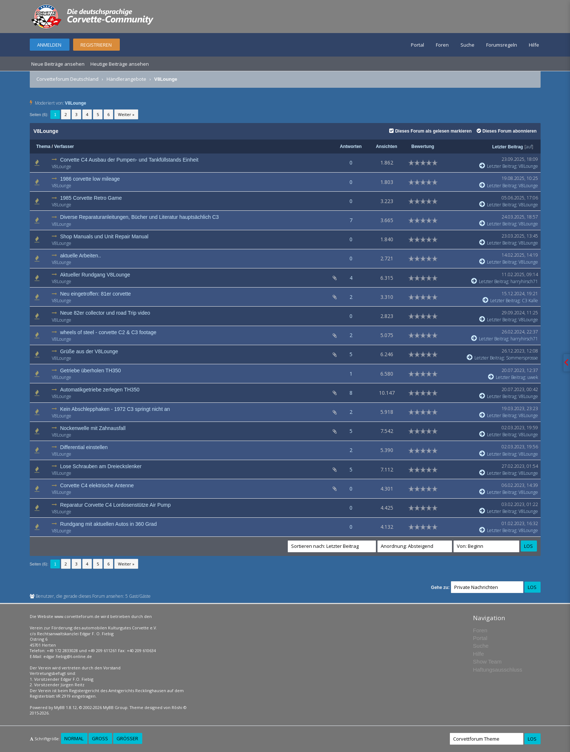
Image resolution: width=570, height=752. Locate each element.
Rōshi (177, 707)
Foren (442, 44)
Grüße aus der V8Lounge (89, 351)
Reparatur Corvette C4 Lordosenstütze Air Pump (115, 505)
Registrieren (96, 44)
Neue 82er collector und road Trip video (105, 313)
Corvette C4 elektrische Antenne (97, 485)
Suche (467, 44)
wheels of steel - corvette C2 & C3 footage (108, 332)
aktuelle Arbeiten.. (80, 255)
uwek (532, 377)
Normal (73, 738)
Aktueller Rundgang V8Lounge (95, 275)
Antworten (351, 146)
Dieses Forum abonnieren (507, 131)
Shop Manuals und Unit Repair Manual (104, 236)
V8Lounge (75, 103)
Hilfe (534, 44)
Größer (127, 738)
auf (529, 147)
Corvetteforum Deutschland (67, 79)
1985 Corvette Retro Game (91, 198)
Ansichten (386, 146)
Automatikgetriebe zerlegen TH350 (99, 390)
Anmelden (49, 44)
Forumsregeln (501, 44)
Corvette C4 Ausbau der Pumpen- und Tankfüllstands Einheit (129, 160)
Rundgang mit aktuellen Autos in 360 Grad (108, 524)
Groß (100, 738)
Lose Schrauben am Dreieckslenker (100, 466)
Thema (43, 146)
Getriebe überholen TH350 (90, 370)
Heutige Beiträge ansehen (119, 64)
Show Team (487, 661)
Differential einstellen (84, 447)
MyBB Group (115, 707)
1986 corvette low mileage (90, 179)
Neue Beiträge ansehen (58, 64)
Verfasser (64, 146)
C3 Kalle (530, 300)
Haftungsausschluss (497, 669)
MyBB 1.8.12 (65, 707)
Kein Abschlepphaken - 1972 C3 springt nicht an (115, 409)
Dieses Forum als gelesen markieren (430, 131)
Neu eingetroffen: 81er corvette (95, 294)
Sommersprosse (522, 358)
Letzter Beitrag (507, 146)
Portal (417, 44)
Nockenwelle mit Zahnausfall (92, 428)
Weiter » (126, 114)
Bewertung (422, 146)
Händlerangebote (126, 79)
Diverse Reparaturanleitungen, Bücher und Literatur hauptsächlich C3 (139, 217)
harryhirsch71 (524, 281)
